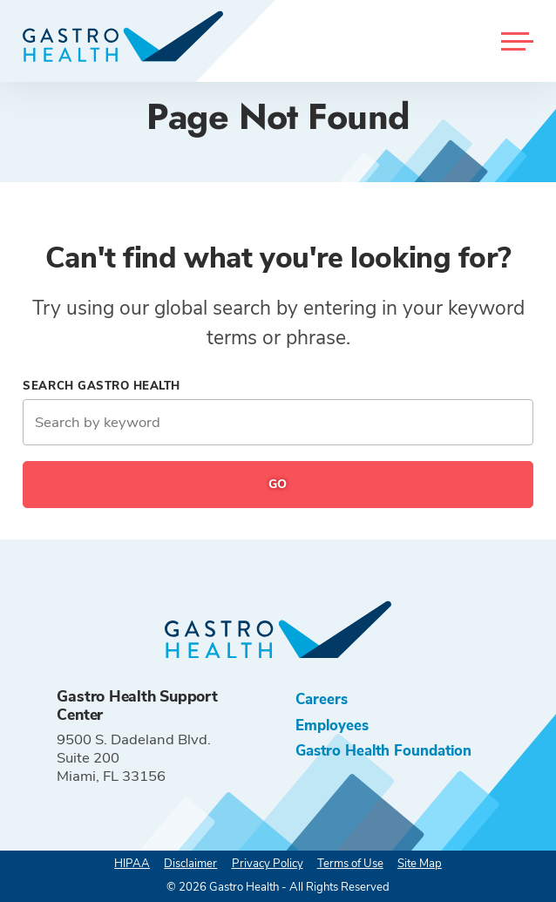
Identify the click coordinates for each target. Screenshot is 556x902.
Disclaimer (190, 863)
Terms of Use (350, 863)
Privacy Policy (267, 863)
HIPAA (132, 863)
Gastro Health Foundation (383, 751)
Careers (321, 699)
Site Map (419, 863)
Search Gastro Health (101, 386)
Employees (332, 725)
